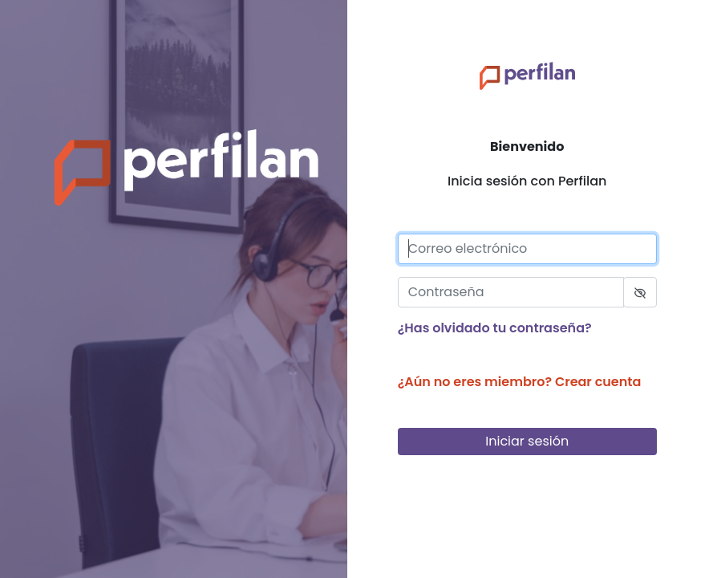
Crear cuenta (598, 381)
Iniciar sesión (541, 442)
